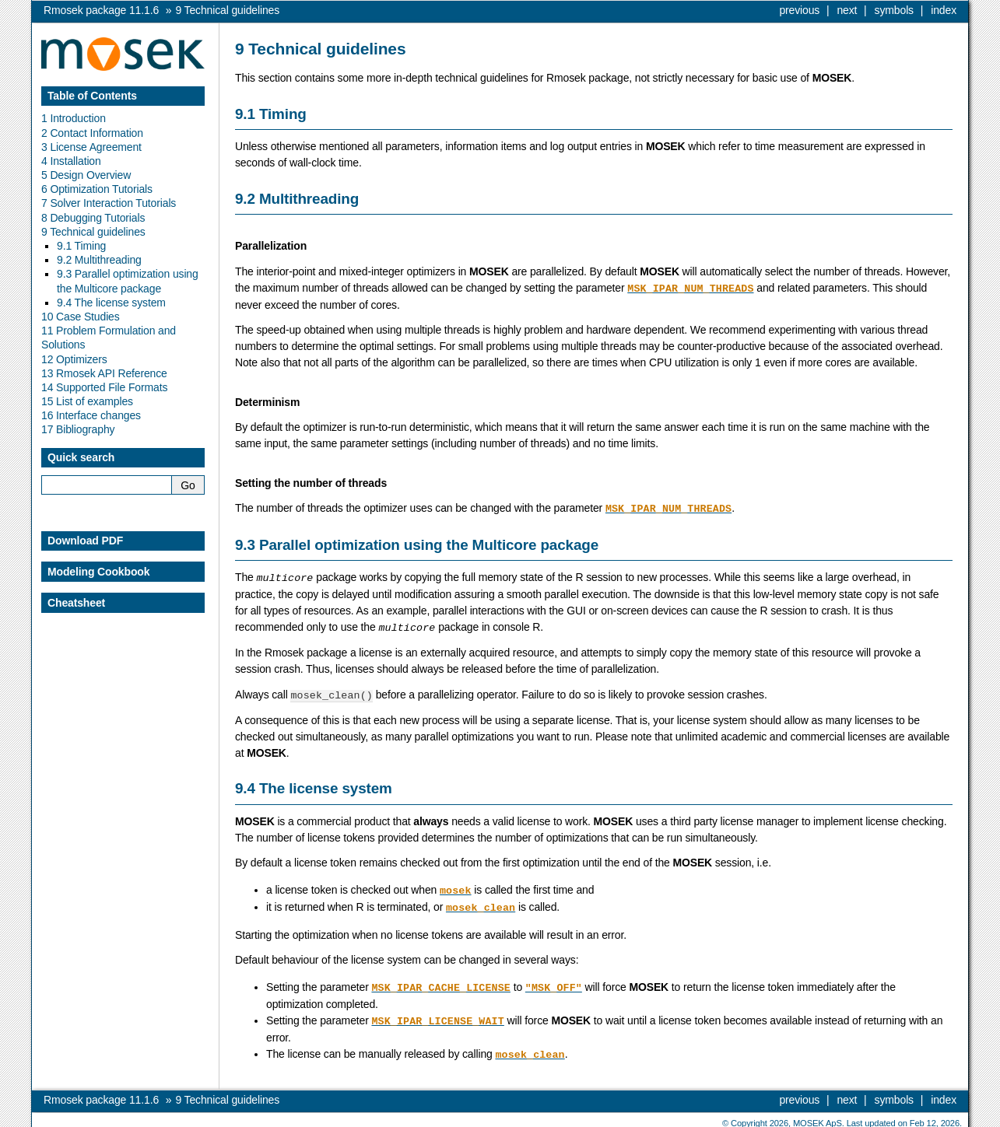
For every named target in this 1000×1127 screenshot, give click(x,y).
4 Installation (71, 161)
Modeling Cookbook (98, 571)
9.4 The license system (111, 302)
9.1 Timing (81, 246)
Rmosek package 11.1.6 (101, 10)
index (943, 10)
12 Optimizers (74, 359)
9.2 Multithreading (99, 260)
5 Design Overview (86, 175)
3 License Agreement (91, 147)
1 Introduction (73, 118)
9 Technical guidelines (93, 232)
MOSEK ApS (817, 1115)
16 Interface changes (91, 415)
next (847, 10)
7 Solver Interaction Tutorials (108, 203)
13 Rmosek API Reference (104, 373)
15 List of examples (87, 401)
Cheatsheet (76, 603)
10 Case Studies (80, 316)
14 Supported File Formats (104, 387)
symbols (894, 10)
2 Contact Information (92, 133)
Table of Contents (92, 95)
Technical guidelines (227, 10)
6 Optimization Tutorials (97, 189)
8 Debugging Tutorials (93, 218)
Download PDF (85, 540)
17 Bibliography (77, 429)
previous (799, 10)
